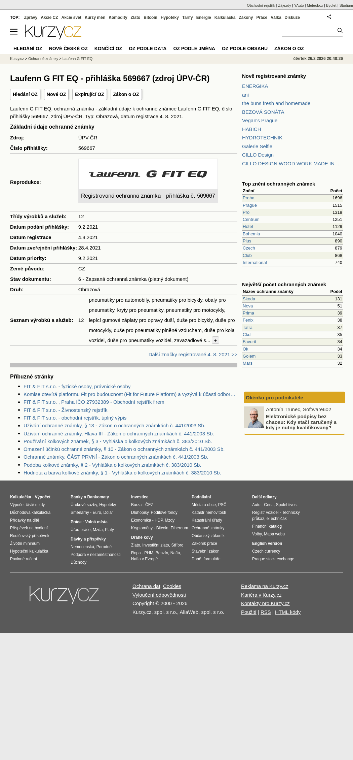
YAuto (299, 5)
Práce (262, 17)
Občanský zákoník (208, 535)
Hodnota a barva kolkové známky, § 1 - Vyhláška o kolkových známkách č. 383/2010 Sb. (122, 472)
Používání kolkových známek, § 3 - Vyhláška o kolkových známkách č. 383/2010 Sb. (118, 441)
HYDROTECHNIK (262, 137)
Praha (248, 197)
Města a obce (204, 504)
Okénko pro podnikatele (274, 397)
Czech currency (266, 551)
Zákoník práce (204, 543)
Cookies (172, 586)
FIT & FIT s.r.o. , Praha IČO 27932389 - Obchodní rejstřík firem (94, 402)
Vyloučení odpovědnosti (159, 595)
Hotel (248, 226)
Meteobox (315, 5)
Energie (203, 17)
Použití (249, 612)
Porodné (104, 546)
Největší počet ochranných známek (284, 284)
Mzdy (170, 520)
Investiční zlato (155, 545)
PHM (148, 553)
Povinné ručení (23, 559)
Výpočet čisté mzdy (27, 504)
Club (247, 255)
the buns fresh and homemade (276, 103)
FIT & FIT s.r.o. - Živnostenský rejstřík (66, 410)
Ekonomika (141, 520)
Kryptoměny (142, 528)
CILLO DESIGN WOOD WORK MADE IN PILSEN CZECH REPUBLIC (292, 163)
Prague (250, 205)
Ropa (136, 553)
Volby (257, 534)
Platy (109, 529)
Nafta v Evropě (144, 559)
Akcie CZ (49, 17)
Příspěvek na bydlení (29, 528)
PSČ (222, 504)
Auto (256, 504)
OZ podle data (147, 48)
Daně (196, 559)
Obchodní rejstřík (261, 5)
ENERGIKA (255, 86)
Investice (139, 497)
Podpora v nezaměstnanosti (96, 554)
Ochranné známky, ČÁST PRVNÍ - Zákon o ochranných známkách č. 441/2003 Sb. (116, 457)
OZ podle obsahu (245, 48)
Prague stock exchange (273, 559)
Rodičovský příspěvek (29, 535)
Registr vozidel (265, 512)
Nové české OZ (68, 48)
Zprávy (30, 17)
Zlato (136, 17)
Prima (248, 313)
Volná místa (96, 522)
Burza (136, 504)
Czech (249, 248)
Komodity (118, 17)
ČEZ (149, 504)
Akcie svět (71, 17)
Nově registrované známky (274, 76)
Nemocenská (82, 546)
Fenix (248, 320)
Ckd (246, 334)
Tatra (247, 327)
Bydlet (331, 5)
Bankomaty (98, 497)
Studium (346, 5)
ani (245, 95)
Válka (276, 17)
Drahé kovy (142, 537)
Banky (77, 497)
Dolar (108, 512)
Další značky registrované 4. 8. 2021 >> (193, 354)
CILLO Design (258, 155)
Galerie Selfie (257, 146)
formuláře (212, 559)
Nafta (175, 553)
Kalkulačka (225, 17)
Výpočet (42, 497)
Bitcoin (150, 17)
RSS (266, 612)
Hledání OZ (25, 94)
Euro (96, 512)
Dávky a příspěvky (88, 539)
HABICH (251, 129)
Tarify (187, 17)
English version (267, 543)
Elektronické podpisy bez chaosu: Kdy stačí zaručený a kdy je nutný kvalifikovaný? (301, 422)
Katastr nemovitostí (209, 512)
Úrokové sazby (84, 504)
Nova (248, 305)
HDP (159, 520)
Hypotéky (170, 17)
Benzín (162, 553)
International (255, 262)
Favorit (249, 341)
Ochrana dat (146, 586)
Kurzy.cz (17, 59)
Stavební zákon (206, 551)
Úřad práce (80, 529)
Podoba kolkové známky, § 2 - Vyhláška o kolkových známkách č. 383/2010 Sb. (112, 465)
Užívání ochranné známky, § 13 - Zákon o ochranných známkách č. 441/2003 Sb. (114, 425)
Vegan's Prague (259, 120)
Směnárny (80, 512)
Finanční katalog (267, 526)
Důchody (78, 562)
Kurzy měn (95, 17)
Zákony (246, 17)
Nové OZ (56, 94)
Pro (246, 212)
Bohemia (251, 233)
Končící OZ (108, 48)
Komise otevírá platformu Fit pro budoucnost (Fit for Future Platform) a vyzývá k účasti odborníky (130, 394)
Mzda (98, 529)
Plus (247, 240)
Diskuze (292, 17)
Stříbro (177, 545)
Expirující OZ (89, 94)
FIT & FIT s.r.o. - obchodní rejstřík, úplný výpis (75, 418)
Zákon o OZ (126, 94)
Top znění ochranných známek (278, 184)
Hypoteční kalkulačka (29, 551)
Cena (269, 504)
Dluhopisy (140, 512)
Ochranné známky (43, 59)
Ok (245, 349)
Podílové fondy (164, 512)
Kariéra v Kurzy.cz (261, 595)
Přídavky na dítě (24, 520)
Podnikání (201, 497)
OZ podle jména (194, 48)
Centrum (251, 219)
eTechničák (277, 518)
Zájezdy (284, 5)
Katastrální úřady (207, 520)
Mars (247, 363)
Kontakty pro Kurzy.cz (265, 603)
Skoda (249, 298)
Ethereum (179, 528)
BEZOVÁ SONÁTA (263, 112)
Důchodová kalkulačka (30, 512)
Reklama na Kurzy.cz (264, 586)
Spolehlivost (287, 504)
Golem (249, 356)
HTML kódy (288, 612)
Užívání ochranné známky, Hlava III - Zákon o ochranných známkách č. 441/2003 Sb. (119, 433)
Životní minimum (25, 543)
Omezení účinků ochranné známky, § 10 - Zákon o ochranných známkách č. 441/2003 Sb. (124, 449)
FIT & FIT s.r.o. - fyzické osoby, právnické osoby (77, 386)
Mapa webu (274, 534)
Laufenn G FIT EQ (78, 59)
